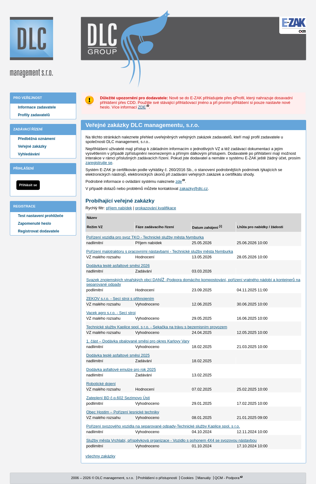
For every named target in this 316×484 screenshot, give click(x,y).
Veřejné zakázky (32, 146)
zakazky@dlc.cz (193, 188)
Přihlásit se (28, 185)
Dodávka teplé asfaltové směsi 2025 (118, 355)
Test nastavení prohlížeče (40, 216)
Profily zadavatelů (34, 115)
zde (179, 181)
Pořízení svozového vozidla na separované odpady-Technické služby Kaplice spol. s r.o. (163, 426)
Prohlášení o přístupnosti (157, 478)
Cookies (187, 478)
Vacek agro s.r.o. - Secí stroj (111, 312)
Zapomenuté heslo (34, 223)
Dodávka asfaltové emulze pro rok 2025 (121, 369)
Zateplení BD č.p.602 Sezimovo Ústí (118, 398)
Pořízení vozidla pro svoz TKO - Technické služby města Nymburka (145, 237)
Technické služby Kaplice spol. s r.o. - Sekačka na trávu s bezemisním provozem (156, 327)
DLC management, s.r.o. (31, 47)
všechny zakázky (100, 456)
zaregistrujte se (98, 162)
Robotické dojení (101, 383)
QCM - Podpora (226, 478)
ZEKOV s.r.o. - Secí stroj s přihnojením (120, 298)
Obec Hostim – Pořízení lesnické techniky (122, 412)
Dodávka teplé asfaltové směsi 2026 (118, 265)
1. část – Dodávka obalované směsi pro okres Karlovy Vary (137, 341)
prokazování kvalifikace (155, 208)
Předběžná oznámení (36, 139)
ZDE (142, 107)
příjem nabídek (119, 208)
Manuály (204, 478)
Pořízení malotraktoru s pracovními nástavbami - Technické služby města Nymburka (159, 251)
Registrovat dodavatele (38, 231)
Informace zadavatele (37, 107)
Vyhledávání (29, 154)
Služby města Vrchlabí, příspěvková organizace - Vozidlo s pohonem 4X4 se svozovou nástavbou (171, 440)
